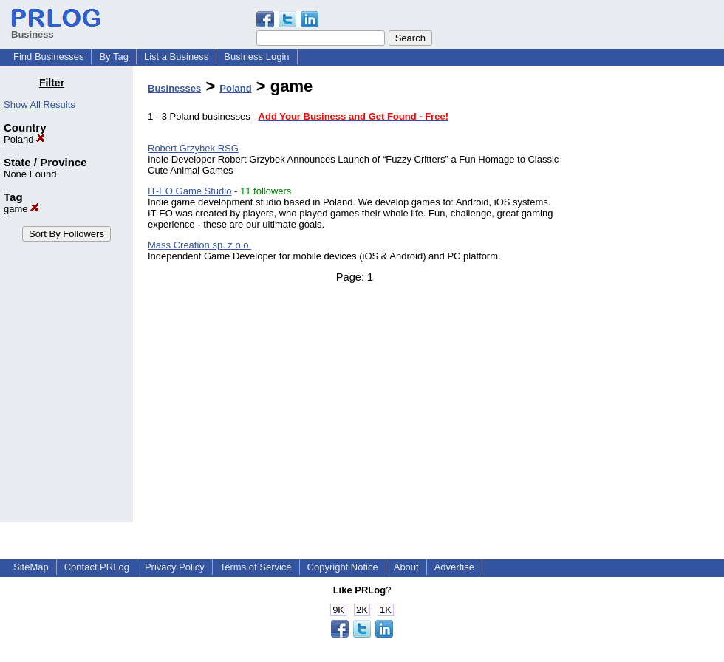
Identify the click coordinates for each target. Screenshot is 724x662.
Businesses (174, 88)
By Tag (114, 56)
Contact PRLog (96, 567)
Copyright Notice (342, 567)
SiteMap (31, 567)
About (406, 567)
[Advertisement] (648, 298)
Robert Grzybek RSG (193, 148)
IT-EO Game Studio (189, 191)
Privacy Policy (175, 567)
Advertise (454, 567)
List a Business (176, 56)
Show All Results (39, 104)
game (21, 208)
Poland (24, 139)
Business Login (256, 56)
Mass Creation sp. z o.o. (199, 244)
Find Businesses (48, 56)
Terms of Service (256, 567)
